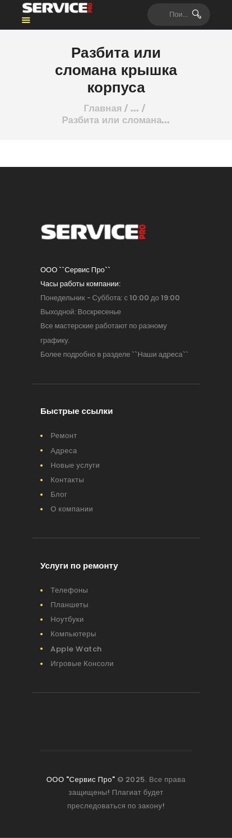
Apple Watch (76, 649)
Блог (58, 494)
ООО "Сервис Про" (81, 779)
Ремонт (63, 435)
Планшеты (69, 604)
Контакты (67, 479)
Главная (103, 108)
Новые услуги (75, 465)
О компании (71, 509)
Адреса (63, 450)
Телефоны (69, 590)
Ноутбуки (67, 619)
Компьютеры (73, 633)
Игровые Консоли (82, 663)
